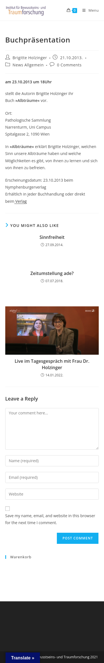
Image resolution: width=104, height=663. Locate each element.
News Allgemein (28, 64)
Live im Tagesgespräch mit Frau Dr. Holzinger (52, 364)
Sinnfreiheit (51, 237)
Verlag (20, 201)
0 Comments (69, 64)
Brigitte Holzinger (29, 57)
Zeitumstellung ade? (52, 273)
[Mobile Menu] (88, 10)
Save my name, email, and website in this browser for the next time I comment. (50, 519)
